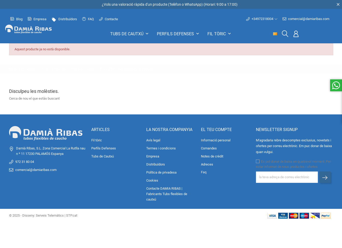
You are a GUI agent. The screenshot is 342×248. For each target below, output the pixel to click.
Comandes (209, 148)
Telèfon (175, 4)
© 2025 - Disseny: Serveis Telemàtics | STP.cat (43, 215)
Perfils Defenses (178, 33)
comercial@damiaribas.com (306, 19)
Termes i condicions (161, 148)
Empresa (37, 19)
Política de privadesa (161, 172)
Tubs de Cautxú (130, 33)
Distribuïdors (64, 19)
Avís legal (153, 140)
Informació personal (216, 140)
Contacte (108, 19)
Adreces (207, 164)
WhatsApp (193, 4)
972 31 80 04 (24, 162)
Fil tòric (219, 33)
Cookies (152, 180)
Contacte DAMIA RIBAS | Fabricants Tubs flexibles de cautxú (166, 194)
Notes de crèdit (212, 156)
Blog (16, 19)
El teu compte (216, 129)
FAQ (88, 19)
